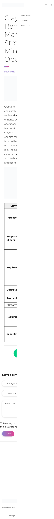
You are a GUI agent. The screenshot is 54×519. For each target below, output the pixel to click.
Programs (9, 72)
